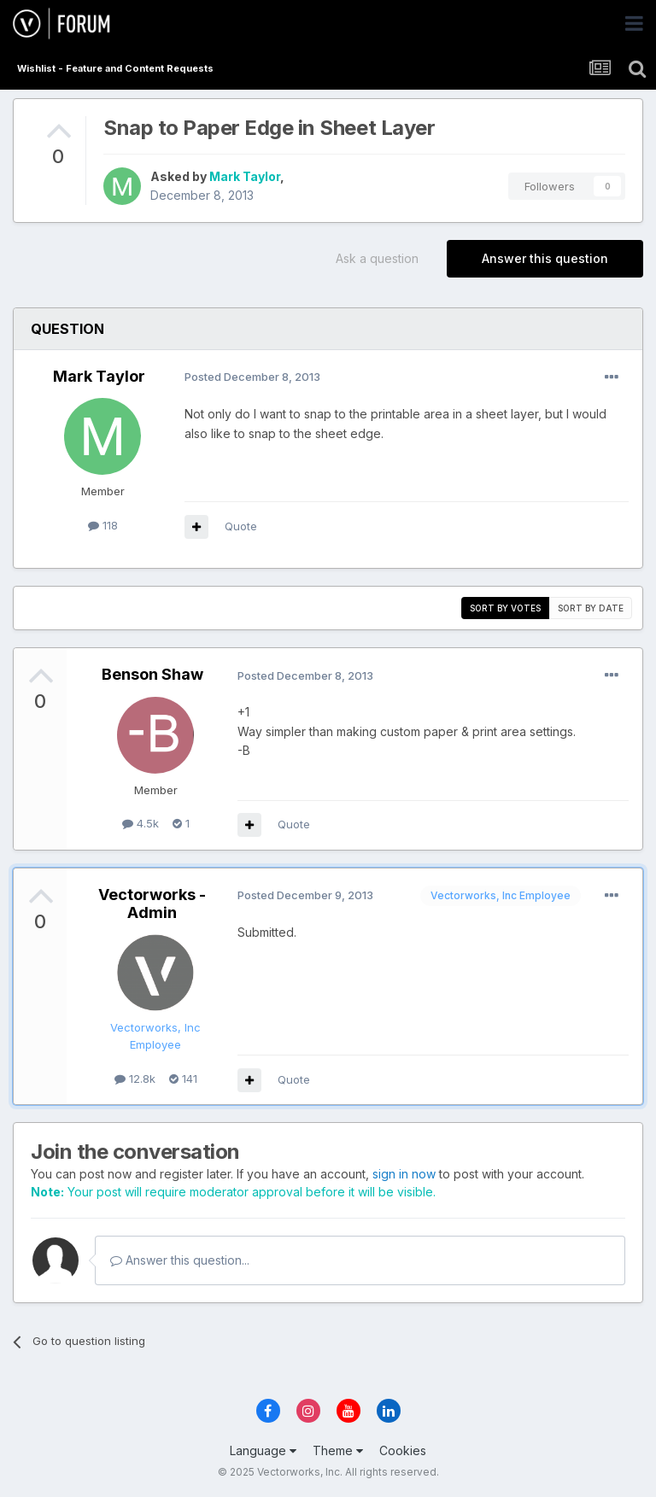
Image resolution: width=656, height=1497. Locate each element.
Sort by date (591, 608)
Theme (338, 1450)
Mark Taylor (244, 176)
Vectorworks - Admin (152, 904)
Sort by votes (505, 608)
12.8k (134, 1078)
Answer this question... (179, 1260)
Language (263, 1450)
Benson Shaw (152, 674)
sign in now (404, 1174)
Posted (252, 376)
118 (103, 525)
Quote (241, 526)
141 (183, 1078)
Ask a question (377, 258)
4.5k (140, 823)
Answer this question (545, 258)
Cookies (402, 1450)
